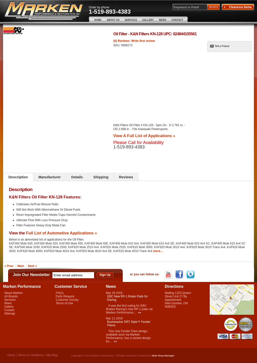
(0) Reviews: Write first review (134, 41)
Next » (32, 266)
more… (158, 251)
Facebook (179, 274)
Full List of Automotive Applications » (61, 233)
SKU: (117, 45)
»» (139, 312)
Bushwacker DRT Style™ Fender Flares (128, 323)
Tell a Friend (222, 46)
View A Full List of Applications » (144, 135)
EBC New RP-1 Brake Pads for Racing (127, 298)
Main (20, 266)
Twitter (191, 274)
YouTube (168, 274)
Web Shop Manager (163, 355)
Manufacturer (49, 177)
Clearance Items (238, 7)
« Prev (9, 266)
